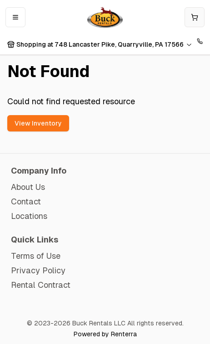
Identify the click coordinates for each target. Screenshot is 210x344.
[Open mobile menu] (15, 17)
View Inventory (38, 123)
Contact (26, 201)
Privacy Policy (38, 270)
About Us (28, 187)
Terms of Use (35, 256)
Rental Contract (40, 285)
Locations (29, 216)
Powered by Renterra (105, 334)
